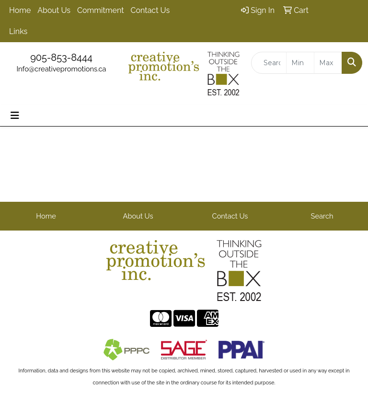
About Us (53, 10)
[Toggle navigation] (15, 115)
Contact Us (150, 10)
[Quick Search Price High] (328, 63)
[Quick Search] (269, 63)
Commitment (100, 10)
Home (20, 10)
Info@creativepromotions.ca (61, 69)
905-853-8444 (61, 57)
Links (18, 31)
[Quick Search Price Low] (300, 63)
